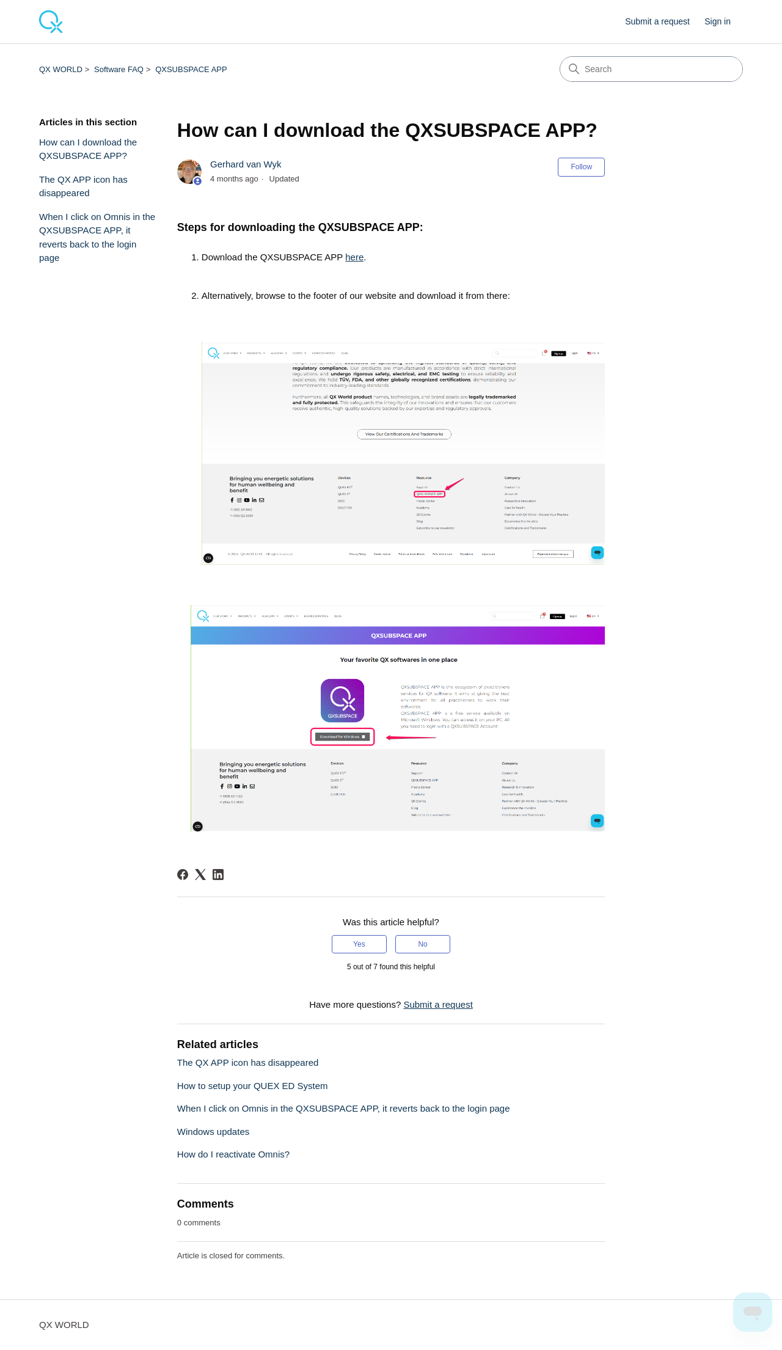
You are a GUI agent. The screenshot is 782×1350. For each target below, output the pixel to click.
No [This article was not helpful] (422, 944)
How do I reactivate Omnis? (233, 1154)
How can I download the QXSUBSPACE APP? (88, 149)
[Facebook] (182, 874)
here (354, 257)
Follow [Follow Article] (581, 167)
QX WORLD (60, 69)
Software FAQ (119, 69)
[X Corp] (200, 874)
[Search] (651, 69)
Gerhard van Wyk (246, 164)
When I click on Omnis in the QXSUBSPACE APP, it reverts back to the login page (97, 237)
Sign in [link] (717, 21)
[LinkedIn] (218, 874)
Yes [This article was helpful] (359, 944)
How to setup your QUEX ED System (252, 1085)
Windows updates (213, 1131)
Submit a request (657, 21)
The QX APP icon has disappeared (83, 186)
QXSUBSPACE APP (191, 69)
